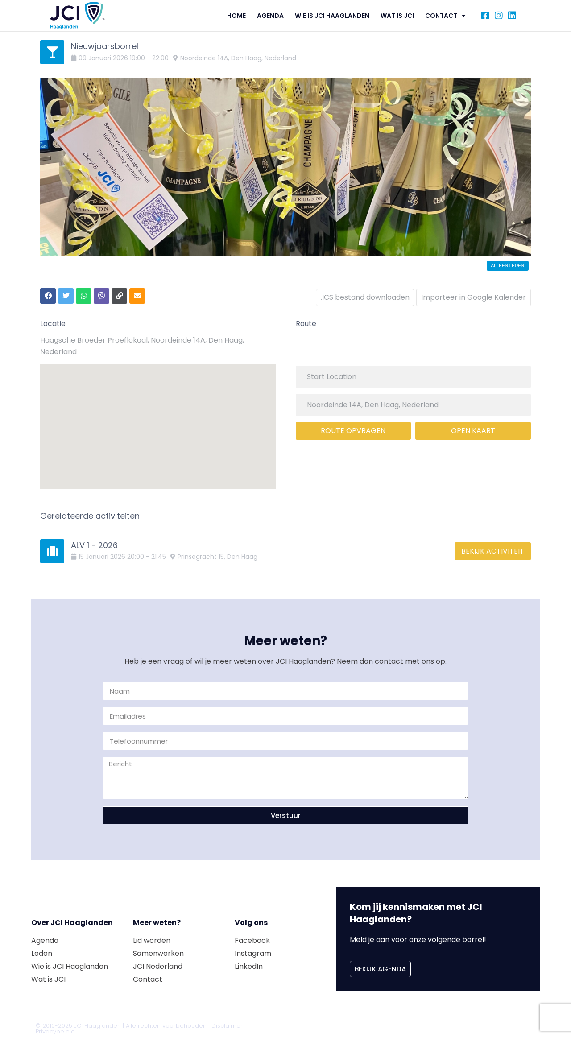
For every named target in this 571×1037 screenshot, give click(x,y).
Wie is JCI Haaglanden (332, 15)
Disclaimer (227, 1023)
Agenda (270, 15)
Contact (445, 15)
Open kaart (473, 428)
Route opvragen (353, 428)
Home (236, 15)
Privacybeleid (55, 1029)
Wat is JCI (397, 15)
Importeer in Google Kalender (473, 294)
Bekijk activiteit (492, 548)
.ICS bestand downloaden (362, 294)
